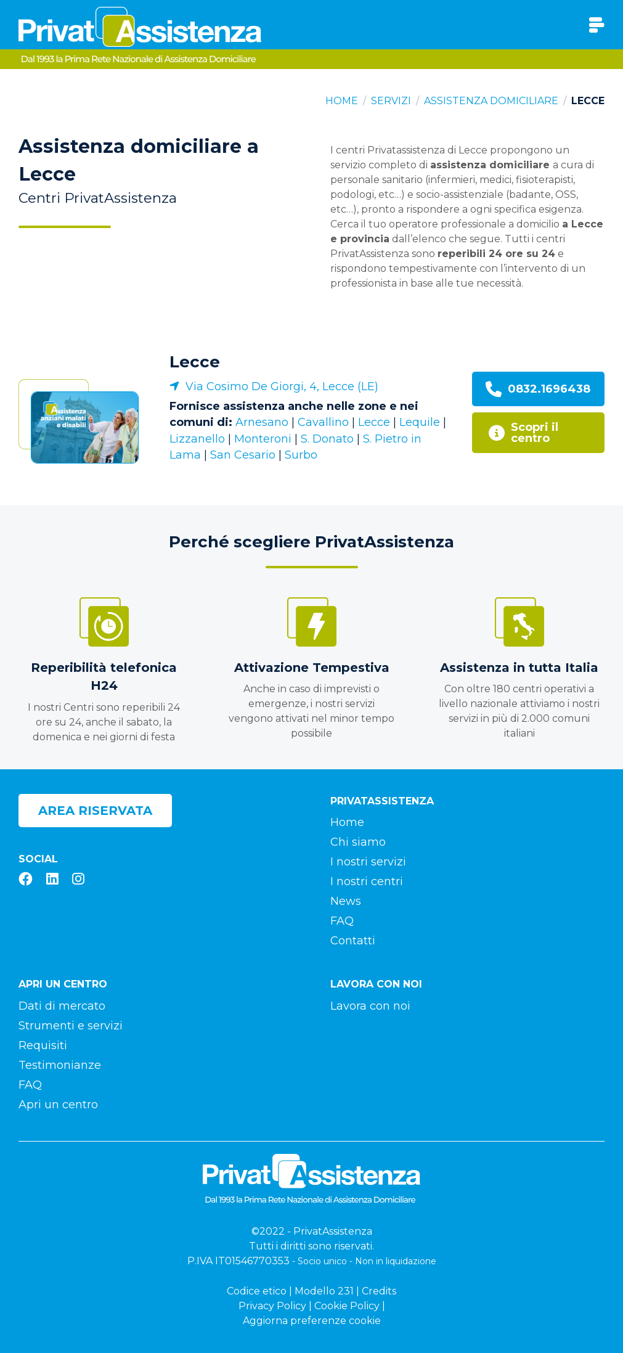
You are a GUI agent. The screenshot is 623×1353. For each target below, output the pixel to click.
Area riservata (95, 810)
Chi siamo (358, 842)
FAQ (342, 921)
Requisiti (42, 1045)
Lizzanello (197, 439)
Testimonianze (59, 1065)
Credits (379, 1291)
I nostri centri (366, 881)
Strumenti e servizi (70, 1025)
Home (341, 101)
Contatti (352, 940)
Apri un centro (58, 1104)
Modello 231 (324, 1291)
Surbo (301, 455)
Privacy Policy (272, 1306)
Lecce (194, 362)
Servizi (391, 101)
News (345, 901)
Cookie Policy (347, 1306)
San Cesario (242, 455)
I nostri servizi (368, 862)
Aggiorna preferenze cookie (312, 1320)
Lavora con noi (370, 1006)
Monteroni (262, 439)
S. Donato (327, 439)
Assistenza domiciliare (491, 101)
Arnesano (261, 422)
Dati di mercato (61, 1006)
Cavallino (323, 422)
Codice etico (257, 1291)
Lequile (419, 422)
